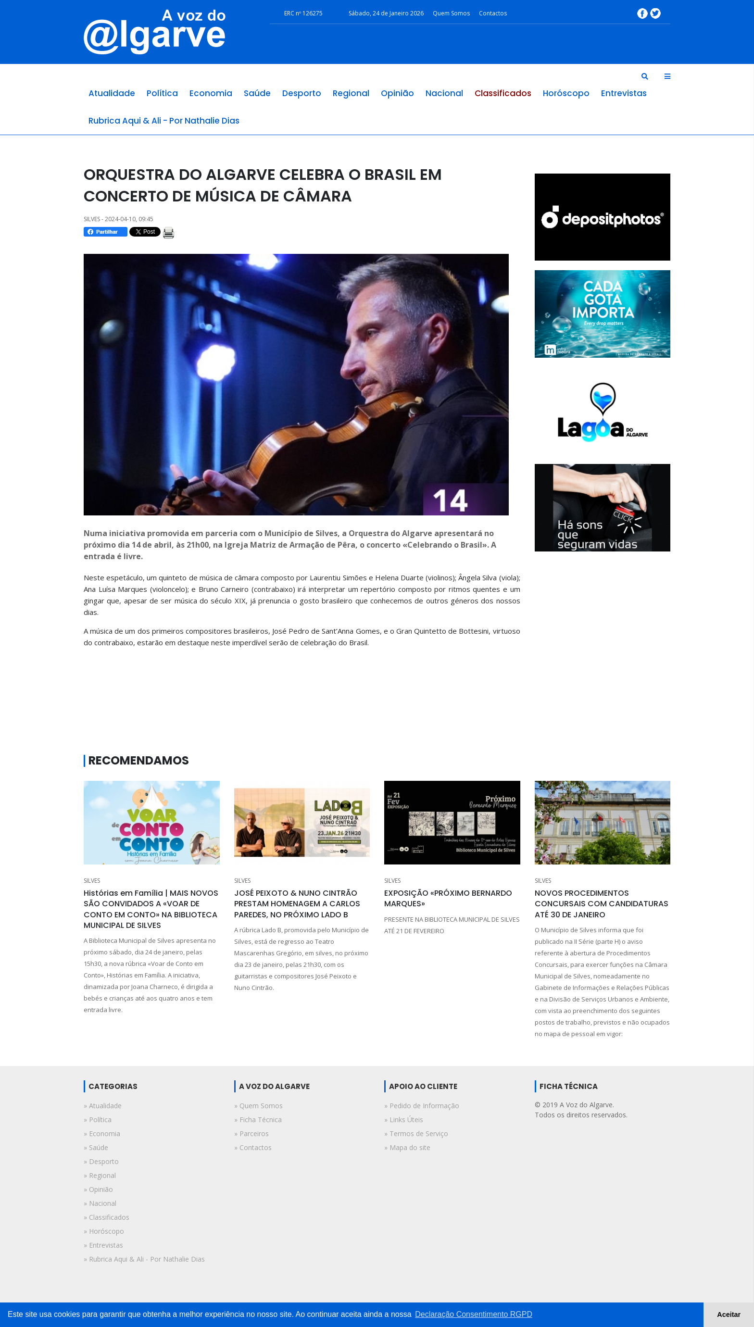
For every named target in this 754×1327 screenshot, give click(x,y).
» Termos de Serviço (416, 1133)
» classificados (106, 1217)
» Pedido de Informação (421, 1105)
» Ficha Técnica (258, 1119)
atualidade (111, 93)
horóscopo (566, 93)
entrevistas (624, 93)
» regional (100, 1175)
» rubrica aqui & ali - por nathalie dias (144, 1259)
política (162, 93)
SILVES (92, 880)
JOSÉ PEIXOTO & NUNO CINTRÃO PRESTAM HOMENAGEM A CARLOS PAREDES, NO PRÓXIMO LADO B (297, 904)
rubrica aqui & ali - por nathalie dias (163, 120)
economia (210, 93)
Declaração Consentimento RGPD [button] (473, 1314)
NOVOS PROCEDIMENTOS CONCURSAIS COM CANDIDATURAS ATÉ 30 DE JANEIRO (601, 904)
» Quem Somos (258, 1105)
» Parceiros (251, 1133)
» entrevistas (103, 1245)
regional (351, 93)
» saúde (96, 1147)
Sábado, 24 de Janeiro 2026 (386, 13)
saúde (257, 93)
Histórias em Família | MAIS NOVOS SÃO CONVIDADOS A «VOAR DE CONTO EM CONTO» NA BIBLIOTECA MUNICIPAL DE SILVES (151, 909)
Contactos (493, 13)
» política (98, 1119)
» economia (102, 1133)
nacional (444, 93)
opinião (397, 93)
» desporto (101, 1161)
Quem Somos (451, 13)
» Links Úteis (403, 1119)
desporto (301, 93)
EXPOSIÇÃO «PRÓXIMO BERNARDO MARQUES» (448, 898)
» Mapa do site (407, 1147)
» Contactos (253, 1147)
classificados (503, 93)
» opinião (98, 1189)
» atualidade (103, 1105)
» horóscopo (104, 1231)
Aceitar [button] (729, 1314)
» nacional (100, 1203)
